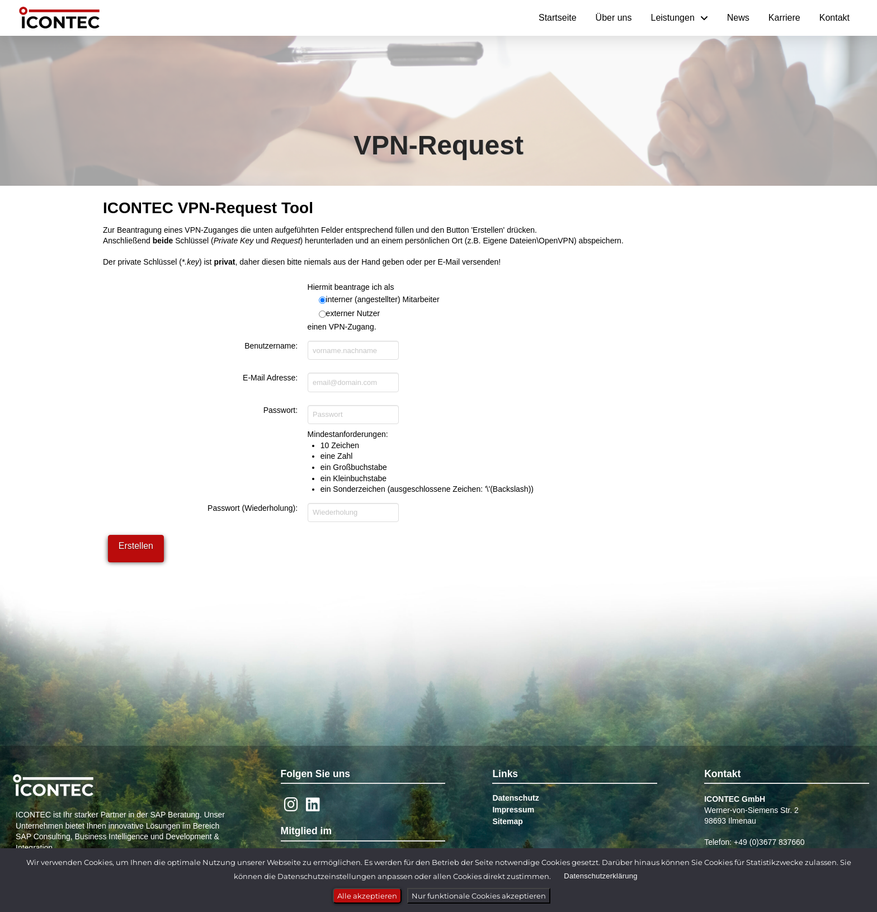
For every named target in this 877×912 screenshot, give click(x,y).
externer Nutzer (353, 313)
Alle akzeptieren (367, 895)
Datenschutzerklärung (600, 876)
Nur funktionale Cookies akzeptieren (479, 895)
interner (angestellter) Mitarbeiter (383, 299)
